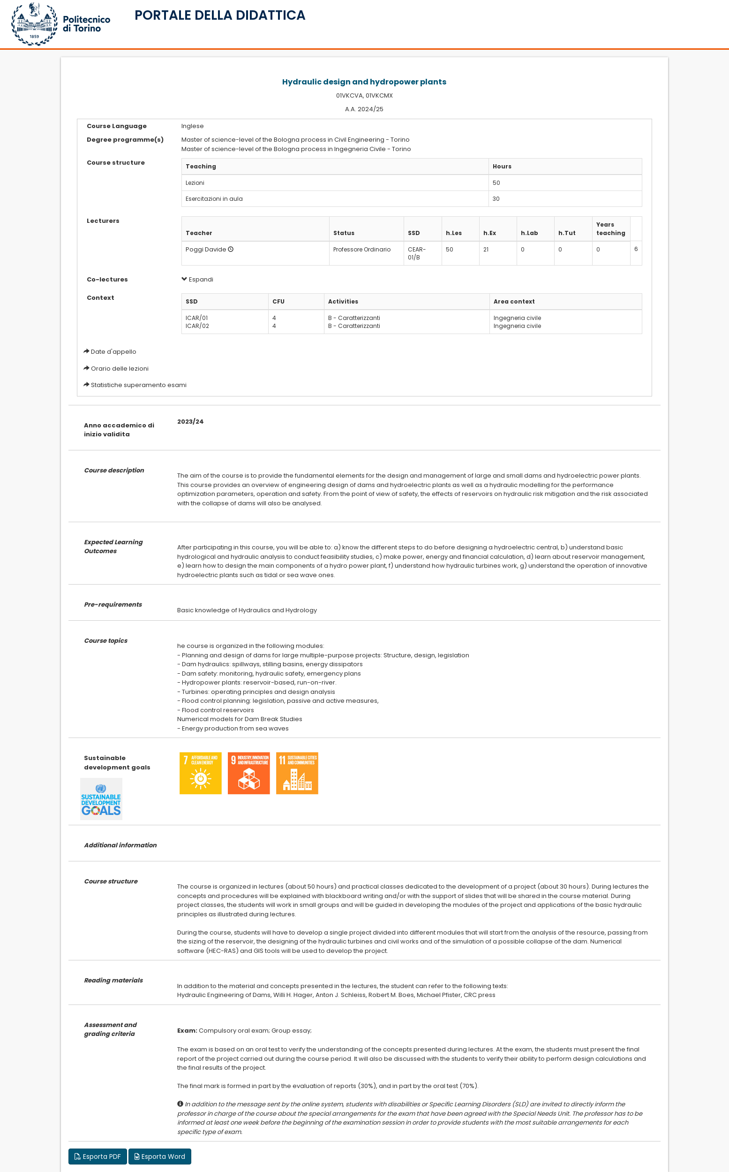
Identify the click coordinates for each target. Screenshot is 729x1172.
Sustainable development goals (117, 762)
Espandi (197, 279)
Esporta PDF (98, 1156)
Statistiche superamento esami (139, 385)
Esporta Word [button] (160, 1156)
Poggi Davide (206, 249)
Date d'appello (113, 351)
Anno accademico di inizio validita (119, 430)
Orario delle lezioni (120, 368)
